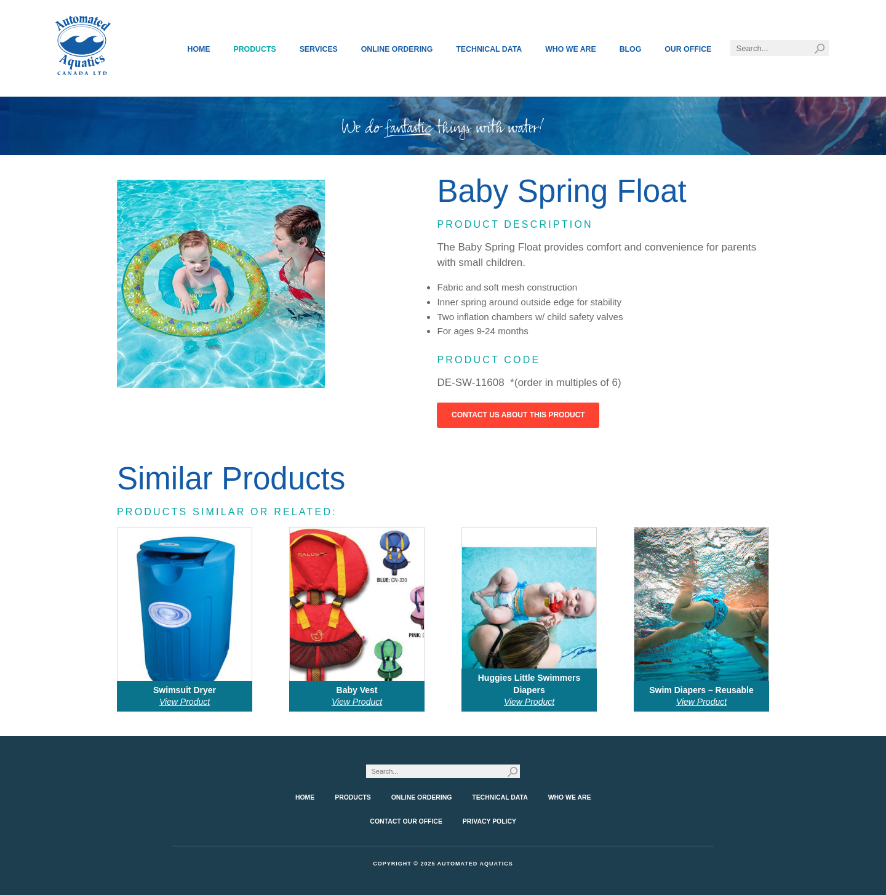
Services (319, 49)
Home (199, 49)
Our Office (687, 49)
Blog (631, 49)
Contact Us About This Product (518, 415)
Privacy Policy (489, 821)
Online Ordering (397, 49)
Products (254, 49)
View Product (184, 702)
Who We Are (570, 49)
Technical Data (489, 49)
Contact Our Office (406, 821)
